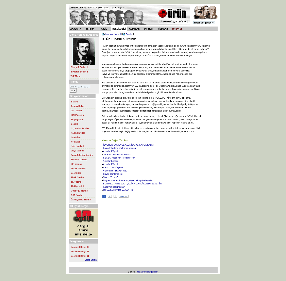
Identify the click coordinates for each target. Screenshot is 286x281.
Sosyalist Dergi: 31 (80, 256)
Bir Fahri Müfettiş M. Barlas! (117, 154)
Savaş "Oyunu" (110, 177)
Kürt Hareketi (77, 146)
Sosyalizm (76, 173)
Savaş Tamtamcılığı (113, 174)
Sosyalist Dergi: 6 (113, 34)
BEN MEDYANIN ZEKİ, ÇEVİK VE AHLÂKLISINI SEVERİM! (132, 183)
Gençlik (74, 124)
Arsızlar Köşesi (110, 151)
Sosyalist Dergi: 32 (80, 251)
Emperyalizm (77, 119)
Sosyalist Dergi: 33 (80, 247)
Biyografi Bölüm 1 (79, 67)
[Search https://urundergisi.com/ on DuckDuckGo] (80, 86)
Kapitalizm (76, 137)
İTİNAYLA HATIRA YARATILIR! (118, 190)
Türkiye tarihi (77, 186)
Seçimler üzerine (79, 160)
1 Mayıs (74, 102)
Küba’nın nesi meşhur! (114, 187)
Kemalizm (76, 142)
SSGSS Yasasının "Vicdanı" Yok (119, 157)
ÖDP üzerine (77, 195)
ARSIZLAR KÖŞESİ (113, 167)
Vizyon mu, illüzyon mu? (115, 170)
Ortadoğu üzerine (79, 191)
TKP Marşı (76, 76)
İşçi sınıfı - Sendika (80, 128)
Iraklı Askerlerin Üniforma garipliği (119, 148)
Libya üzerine (77, 151)
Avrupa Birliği (77, 106)
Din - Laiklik (76, 111)
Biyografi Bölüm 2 (79, 72)
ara (73, 90)
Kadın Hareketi (78, 133)
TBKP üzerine (77, 177)
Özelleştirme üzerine (81, 200)
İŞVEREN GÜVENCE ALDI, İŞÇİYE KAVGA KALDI (128, 145)
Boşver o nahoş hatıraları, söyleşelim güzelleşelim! (128, 180)
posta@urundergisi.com (147, 272)
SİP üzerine (76, 164)
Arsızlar (129, 34)
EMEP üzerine (77, 115)
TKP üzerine (77, 182)
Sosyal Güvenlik (79, 168)
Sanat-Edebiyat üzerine (82, 155)
